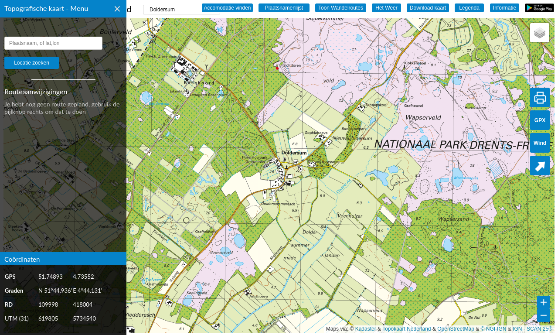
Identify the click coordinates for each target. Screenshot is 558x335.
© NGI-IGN (494, 329)
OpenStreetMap (455, 329)
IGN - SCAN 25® (532, 329)
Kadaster (365, 329)
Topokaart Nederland (406, 329)
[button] (539, 32)
